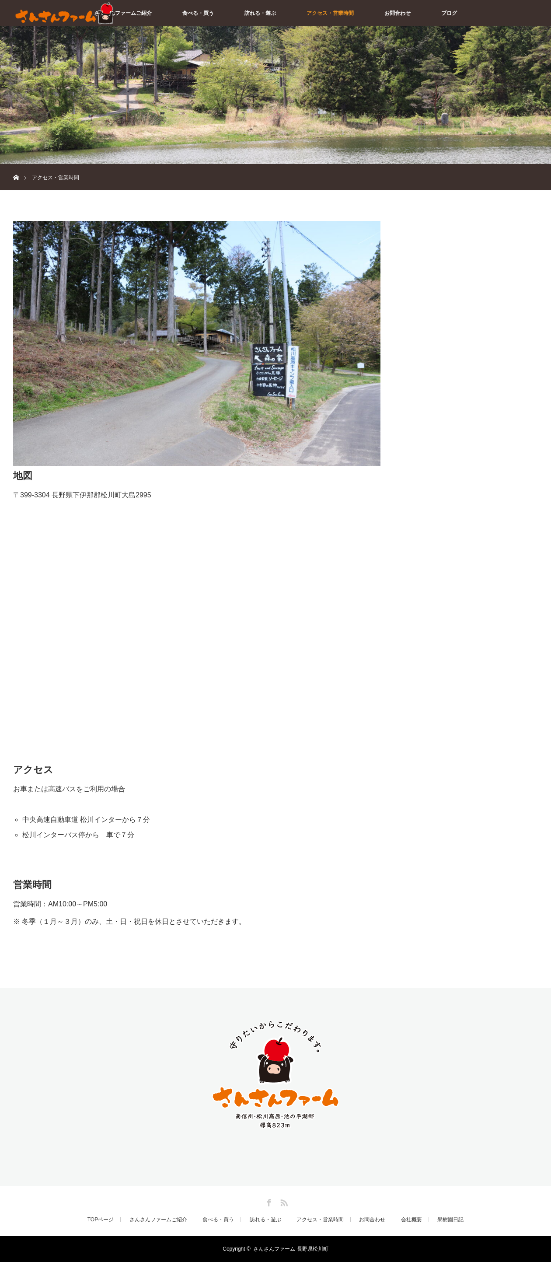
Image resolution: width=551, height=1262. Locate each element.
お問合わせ (397, 13)
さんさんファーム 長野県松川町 (290, 1249)
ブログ (449, 13)
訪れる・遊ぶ (260, 13)
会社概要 (411, 1219)
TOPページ (100, 1219)
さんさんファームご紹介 (123, 13)
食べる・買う (198, 13)
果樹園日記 (450, 1219)
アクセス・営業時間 (330, 13)
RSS (282, 1201)
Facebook (268, 1201)
